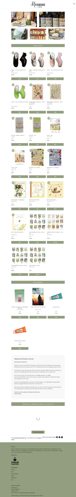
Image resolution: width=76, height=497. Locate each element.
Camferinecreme (56, 307)
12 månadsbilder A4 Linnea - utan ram (19, 265)
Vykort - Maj (49, 135)
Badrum (13, 451)
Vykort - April (14, 167)
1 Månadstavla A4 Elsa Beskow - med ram (55, 232)
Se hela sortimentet (38, 414)
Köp (20, 78)
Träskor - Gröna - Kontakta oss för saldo (19, 102)
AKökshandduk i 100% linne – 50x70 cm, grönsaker (37, 102)
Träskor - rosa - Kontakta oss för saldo (55, 70)
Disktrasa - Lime (32, 135)
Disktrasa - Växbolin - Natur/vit (17, 135)
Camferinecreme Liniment (19, 340)
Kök (12, 462)
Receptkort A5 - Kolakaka (34, 167)
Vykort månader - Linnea (34, 265)
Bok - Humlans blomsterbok (17, 232)
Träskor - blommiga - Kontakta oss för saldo (37, 70)
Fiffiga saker (14, 460)
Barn (12, 453)
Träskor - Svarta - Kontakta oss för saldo (18, 70)
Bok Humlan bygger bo (51, 199)
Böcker (12, 458)
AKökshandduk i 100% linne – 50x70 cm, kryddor (55, 102)
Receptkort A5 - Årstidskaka (53, 167)
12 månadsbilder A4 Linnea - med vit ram (37, 232)
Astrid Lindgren (14, 455)
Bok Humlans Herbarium (34, 199)
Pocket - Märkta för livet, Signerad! (38, 307)
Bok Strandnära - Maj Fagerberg (17, 199)
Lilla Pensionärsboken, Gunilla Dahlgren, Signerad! (20, 307)
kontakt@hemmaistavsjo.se (20, 420)
